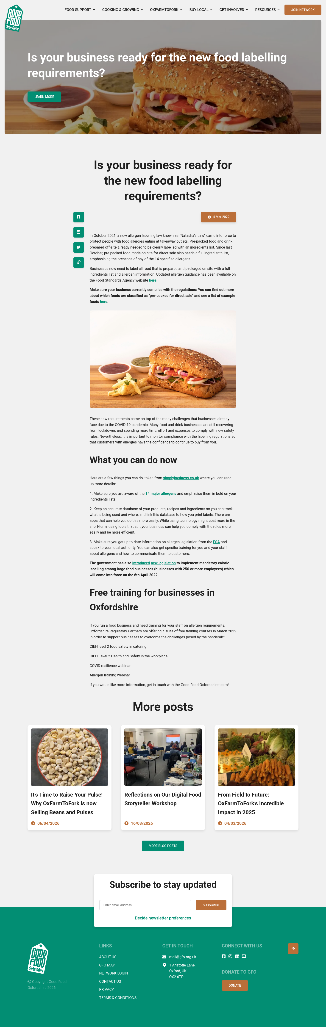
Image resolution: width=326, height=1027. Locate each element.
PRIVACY (106, 989)
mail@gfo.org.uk (179, 957)
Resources (267, 10)
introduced (141, 563)
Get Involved (234, 10)
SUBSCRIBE (211, 905)
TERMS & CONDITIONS (118, 998)
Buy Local (201, 10)
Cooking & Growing (122, 10)
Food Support (80, 10)
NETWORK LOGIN (113, 973)
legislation (167, 563)
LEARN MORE (44, 97)
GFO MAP (107, 965)
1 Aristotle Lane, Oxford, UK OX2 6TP (178, 971)
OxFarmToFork (166, 10)
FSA (216, 542)
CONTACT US (110, 981)
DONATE (235, 985)
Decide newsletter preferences (163, 918)
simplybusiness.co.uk (181, 478)
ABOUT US (107, 957)
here (103, 301)
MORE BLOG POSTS (163, 846)
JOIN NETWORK (303, 10)
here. (153, 280)
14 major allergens (160, 493)
